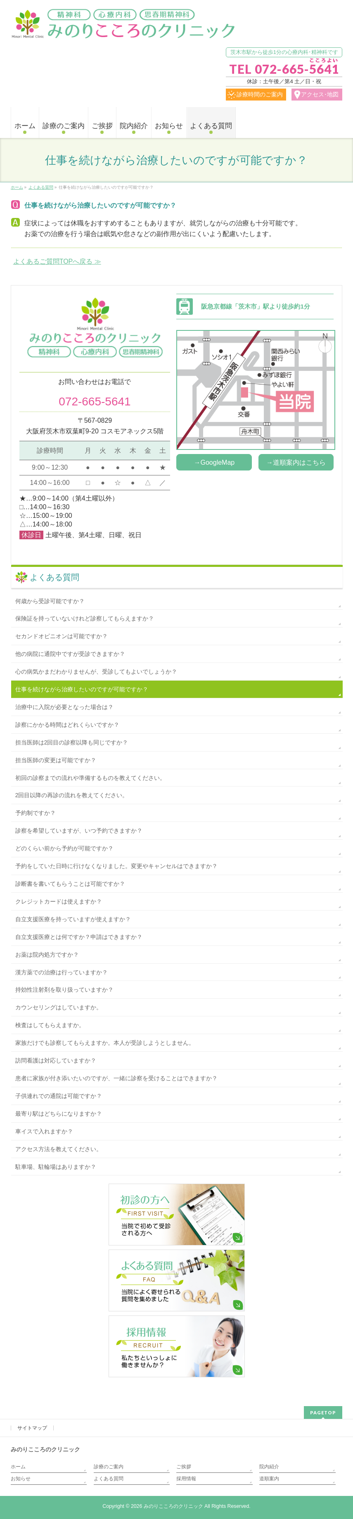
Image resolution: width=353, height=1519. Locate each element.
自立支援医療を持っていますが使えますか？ (73, 919)
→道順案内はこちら (296, 462)
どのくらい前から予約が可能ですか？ (64, 848)
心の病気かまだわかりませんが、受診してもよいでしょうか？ (96, 671)
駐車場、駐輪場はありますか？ (55, 1166)
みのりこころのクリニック (173, 1506)
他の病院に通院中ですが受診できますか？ (70, 654)
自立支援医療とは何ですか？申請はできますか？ (78, 937)
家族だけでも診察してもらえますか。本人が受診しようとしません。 (104, 1042)
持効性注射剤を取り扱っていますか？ (64, 989)
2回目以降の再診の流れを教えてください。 (71, 795)
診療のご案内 (108, 1467)
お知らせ (21, 1479)
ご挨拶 (183, 1467)
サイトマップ (32, 1427)
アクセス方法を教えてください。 (58, 1149)
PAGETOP (323, 1412)
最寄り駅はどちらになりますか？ (58, 1113)
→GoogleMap (214, 462)
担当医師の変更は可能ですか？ (55, 760)
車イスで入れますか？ (44, 1131)
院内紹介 (269, 1467)
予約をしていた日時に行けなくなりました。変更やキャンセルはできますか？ (116, 866)
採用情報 (186, 1479)
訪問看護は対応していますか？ (55, 1060)
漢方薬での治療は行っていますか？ (61, 972)
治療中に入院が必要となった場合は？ (64, 707)
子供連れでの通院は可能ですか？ (58, 1096)
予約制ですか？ (35, 813)
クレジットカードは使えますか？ (58, 901)
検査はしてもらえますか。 (50, 1025)
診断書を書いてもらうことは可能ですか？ (70, 883)
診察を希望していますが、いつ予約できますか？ (78, 830)
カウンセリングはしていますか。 (58, 1007)
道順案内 (269, 1479)
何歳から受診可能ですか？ (50, 601)
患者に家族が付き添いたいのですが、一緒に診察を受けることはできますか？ (116, 1078)
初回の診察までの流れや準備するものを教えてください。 (90, 778)
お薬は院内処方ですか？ (47, 954)
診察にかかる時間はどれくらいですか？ (67, 724)
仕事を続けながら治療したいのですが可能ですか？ (81, 689)
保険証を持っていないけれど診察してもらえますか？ (84, 618)
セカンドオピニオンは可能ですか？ (61, 636)
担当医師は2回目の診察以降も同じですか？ (71, 742)
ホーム (18, 1467)
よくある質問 (54, 577)
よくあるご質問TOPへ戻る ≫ (57, 261)
